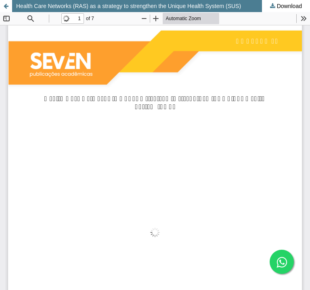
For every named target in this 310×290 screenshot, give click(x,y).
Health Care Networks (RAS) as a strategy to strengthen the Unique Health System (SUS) (128, 6)
